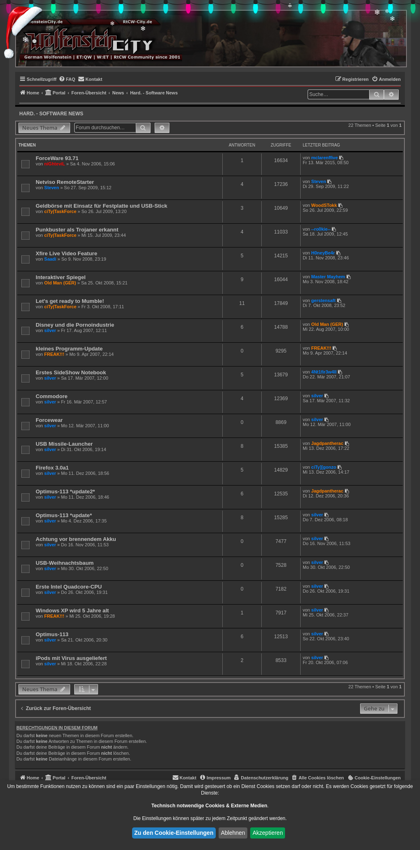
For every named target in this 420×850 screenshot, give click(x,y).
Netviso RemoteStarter (65, 182)
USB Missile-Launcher (64, 444)
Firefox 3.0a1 (52, 468)
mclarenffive (324, 157)
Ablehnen (233, 832)
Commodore (52, 396)
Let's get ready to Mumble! (70, 301)
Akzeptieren (268, 832)
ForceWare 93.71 (57, 158)
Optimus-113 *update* (64, 515)
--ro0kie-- (321, 229)
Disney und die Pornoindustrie (75, 325)
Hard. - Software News (51, 114)
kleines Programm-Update (69, 349)
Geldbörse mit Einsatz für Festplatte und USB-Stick (101, 206)
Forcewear (49, 420)
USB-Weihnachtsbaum (65, 563)
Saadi (50, 259)
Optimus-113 (52, 634)
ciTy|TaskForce (60, 211)
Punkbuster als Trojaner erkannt (77, 230)
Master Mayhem (328, 276)
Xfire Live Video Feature (66, 253)
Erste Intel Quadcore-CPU (69, 587)
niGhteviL (54, 163)
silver (50, 330)
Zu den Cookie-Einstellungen (173, 832)
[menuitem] (67, 79)
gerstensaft (323, 300)
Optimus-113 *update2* (65, 491)
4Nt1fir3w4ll (324, 371)
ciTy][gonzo (323, 467)
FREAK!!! (54, 354)
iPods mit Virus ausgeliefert (71, 658)
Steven (51, 187)
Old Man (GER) (60, 282)
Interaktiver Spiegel (61, 277)
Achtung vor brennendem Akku (76, 539)
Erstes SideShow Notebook (71, 372)
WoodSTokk (324, 205)
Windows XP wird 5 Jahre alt (72, 610)
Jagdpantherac (327, 443)
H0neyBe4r (323, 252)
